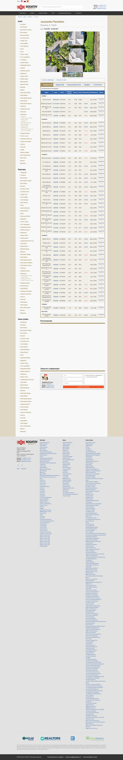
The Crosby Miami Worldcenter (93, 665)
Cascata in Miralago (67, 456)
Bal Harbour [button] (23, 27)
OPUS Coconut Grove (91, 585)
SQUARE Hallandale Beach (92, 627)
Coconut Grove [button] (24, 38)
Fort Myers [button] (23, 60)
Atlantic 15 (65, 450)
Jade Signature (43, 467)
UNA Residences (90, 704)
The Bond (42, 517)
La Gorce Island (66, 469)
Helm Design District (91, 547)
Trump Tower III (43, 530)
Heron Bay (65, 461)
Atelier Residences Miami (92, 481)
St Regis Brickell (90, 653)
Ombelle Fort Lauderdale (92, 594)
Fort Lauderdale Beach (68, 459)
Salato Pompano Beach (91, 631)
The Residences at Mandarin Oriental (95, 676)
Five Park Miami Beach (91, 528)
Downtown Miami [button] (25, 216)
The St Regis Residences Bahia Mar (94, 687)
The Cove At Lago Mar (26, 130)
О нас (18, 468)
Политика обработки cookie (90, 757)
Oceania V (42, 494)
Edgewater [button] (23, 219)
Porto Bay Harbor (90, 616)
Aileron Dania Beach (91, 472)
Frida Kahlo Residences (91, 536)
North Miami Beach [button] (25, 98)
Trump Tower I (43, 527)
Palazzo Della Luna (44, 502)
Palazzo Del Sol (43, 500)
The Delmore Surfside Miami (93, 667)
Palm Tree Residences (91, 609)
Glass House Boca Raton (92, 539)
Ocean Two (42, 481)
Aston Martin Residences (46, 452)
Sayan (41, 514)
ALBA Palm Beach (90, 467)
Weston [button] (22, 160)
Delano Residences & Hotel (92, 514)
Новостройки (89, 440)
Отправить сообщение (83, 387)
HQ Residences (89, 543)
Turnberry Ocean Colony (46, 533)
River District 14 (89, 624)
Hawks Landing (24, 119)
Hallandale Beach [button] (25, 65)
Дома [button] (32, 13)
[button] (103, 33)
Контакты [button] (78, 13)
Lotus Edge (65, 475)
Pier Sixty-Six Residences (92, 613)
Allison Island (66, 447)
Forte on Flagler (89, 532)
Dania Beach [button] (24, 202)
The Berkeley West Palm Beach (93, 662)
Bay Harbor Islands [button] (25, 30)
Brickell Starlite (89, 496)
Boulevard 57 (89, 492)
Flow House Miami (90, 530)
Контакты (23, 468)
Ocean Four (42, 485)
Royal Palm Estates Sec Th (27, 129)
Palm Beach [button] (23, 101)
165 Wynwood (89, 450)
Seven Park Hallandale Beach (93, 637)
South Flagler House (91, 651)
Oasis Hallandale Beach (91, 587)
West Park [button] (23, 158)
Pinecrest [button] (23, 112)
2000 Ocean (43, 448)
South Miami (43, 445)
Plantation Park (24, 127)
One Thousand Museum (46, 497)
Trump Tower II (43, 528)
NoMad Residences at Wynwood (94, 582)
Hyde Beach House (44, 461)
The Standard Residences (92, 689)
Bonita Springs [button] (24, 35)
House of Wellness (90, 550)
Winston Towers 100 (45, 535)
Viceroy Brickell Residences (92, 712)
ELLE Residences (90, 521)
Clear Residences (90, 507)
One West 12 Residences (92, 601)
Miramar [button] (22, 87)
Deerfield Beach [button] (25, 208)
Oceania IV (42, 492)
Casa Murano (89, 502)
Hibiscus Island (66, 463)
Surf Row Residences (91, 656)
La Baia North (89, 560)
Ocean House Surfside (91, 590)
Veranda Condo (24, 277)
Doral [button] (21, 51)
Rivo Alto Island (66, 486)
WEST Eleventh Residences (92, 720)
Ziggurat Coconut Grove (91, 728)
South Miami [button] (24, 288)
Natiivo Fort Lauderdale (91, 579)
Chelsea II (23, 116)
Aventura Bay (66, 452)
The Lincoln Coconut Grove (92, 671)
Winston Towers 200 (45, 536)
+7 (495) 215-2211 (102, 7)
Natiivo (87, 577)
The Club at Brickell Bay (45, 519)
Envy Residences (90, 524)
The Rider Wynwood (91, 679)
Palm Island (65, 483)
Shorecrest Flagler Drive (91, 640)
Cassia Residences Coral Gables (93, 503)
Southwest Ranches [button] (26, 139)
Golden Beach (66, 445)
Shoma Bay (88, 638)
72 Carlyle (88, 448)
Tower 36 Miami (90, 695)
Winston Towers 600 (45, 543)
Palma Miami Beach (91, 610)
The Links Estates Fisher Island (70, 494)
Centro (41, 456)
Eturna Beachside (90, 525)
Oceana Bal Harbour (45, 486)
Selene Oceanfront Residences (93, 634)
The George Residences (68, 492)
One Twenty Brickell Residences (93, 599)
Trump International (45, 522)
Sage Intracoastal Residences (93, 629)
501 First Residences (91, 452)
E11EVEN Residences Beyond (93, 519)
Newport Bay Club (67, 480)
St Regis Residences (91, 654)
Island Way (65, 466)
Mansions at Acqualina (45, 469)
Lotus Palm (65, 477)
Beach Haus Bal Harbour (92, 488)
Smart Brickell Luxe (90, 645)
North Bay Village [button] (25, 92)
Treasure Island (66, 496)
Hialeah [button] (22, 68)
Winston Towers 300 (45, 538)
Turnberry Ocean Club (45, 532)
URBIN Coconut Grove (91, 706)
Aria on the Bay (43, 450)
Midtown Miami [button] (24, 249)
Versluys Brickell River (91, 711)
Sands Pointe (43, 513)
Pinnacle (42, 507)
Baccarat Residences (91, 485)
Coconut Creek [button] (24, 189)
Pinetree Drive (66, 485)
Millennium (42, 472)
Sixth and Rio (89, 643)
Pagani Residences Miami (92, 607)
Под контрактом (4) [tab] (73, 85)
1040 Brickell (89, 456)
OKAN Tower (89, 583)
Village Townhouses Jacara (27, 280)
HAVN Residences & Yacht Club (93, 541)
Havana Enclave (90, 546)
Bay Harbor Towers (90, 486)
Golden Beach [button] (24, 62)
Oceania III (42, 491)
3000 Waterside (89, 459)
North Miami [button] (24, 95)
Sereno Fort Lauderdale (91, 635)
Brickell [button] (22, 186)
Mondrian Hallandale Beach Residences (49, 475)
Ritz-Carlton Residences (92, 620)
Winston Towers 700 (45, 544)
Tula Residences (90, 697)
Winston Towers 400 (45, 539)
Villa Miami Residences (91, 715)
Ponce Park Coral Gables (92, 615)
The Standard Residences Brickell (94, 690)
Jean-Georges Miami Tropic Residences (95, 557)
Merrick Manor (43, 470)
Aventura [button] (23, 24)
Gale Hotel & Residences (46, 459)
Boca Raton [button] (23, 32)
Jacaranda (23, 121)
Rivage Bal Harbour (90, 623)
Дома (64, 440)
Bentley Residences (90, 489)
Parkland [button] (23, 106)
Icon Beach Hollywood (91, 552)
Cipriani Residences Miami (92, 505)
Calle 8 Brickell (89, 499)
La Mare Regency (90, 561)
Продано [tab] (86, 85)
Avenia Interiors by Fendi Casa (93, 483)
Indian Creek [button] (24, 76)
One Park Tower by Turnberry (93, 598)
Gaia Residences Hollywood (92, 538)
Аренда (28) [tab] (59, 85)
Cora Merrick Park (90, 511)
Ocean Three (43, 483)
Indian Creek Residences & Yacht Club (95, 554)
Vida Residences (90, 714)
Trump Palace (43, 524)
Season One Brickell (90, 632)
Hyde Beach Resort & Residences (48, 463)
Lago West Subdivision (26, 122)
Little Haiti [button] (23, 243)
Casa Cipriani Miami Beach (92, 500)
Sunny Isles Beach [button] (25, 141)
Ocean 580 (88, 588)
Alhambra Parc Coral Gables (93, 474)
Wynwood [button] (23, 163)
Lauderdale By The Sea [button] (27, 241)
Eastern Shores (66, 458)
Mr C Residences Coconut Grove (48, 477)
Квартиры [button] (22, 13)
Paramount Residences (45, 503)
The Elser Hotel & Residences (47, 521)
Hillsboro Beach (43, 444)
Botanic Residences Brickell (92, 491)
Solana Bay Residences (91, 646)
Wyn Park (88, 726)
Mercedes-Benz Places (91, 569)
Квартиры (42, 440)
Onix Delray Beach (90, 602)
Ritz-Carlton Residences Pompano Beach (96, 621)
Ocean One (42, 480)
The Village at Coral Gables (92, 692)
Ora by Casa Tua (90, 604)
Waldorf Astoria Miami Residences (94, 725)
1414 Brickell (89, 458)
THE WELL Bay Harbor (91, 659)
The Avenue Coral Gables (92, 660)
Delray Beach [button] (24, 211)
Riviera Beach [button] (24, 286)
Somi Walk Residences (91, 649)
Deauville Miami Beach (91, 513)
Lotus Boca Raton (67, 474)
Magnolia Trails (66, 478)
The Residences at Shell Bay (93, 678)
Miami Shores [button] (24, 84)
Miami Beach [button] (24, 81)
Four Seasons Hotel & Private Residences (96, 533)
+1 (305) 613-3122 (102, 5)
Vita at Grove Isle (90, 719)
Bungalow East (89, 497)
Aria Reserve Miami (90, 477)
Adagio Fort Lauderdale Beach (93, 470)
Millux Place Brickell (90, 574)
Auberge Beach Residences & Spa (48, 453)
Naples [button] (22, 90)
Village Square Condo (26, 278)
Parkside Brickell (90, 612)
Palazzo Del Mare (44, 499)
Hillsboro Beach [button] (25, 71)
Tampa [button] (22, 149)
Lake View (65, 472)
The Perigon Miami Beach (92, 675)
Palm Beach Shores (44, 442)
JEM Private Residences (92, 555)
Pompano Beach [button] (25, 133)
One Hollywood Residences (92, 596)
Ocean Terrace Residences (92, 591)
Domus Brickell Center (91, 517)
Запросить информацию (47, 80)
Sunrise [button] (22, 144)
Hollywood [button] (23, 73)
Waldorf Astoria (89, 723)
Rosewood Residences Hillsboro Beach (95, 626)
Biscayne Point (66, 453)
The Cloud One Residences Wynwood (95, 664)
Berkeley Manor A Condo (26, 275)
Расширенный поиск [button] (64, 13)
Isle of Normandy (67, 467)
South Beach (66, 489)
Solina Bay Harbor (90, 648)
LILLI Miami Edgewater (91, 558)
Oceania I (42, 488)
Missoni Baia (43, 474)
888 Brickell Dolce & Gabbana (93, 455)
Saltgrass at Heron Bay (68, 488)
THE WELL (88, 657)
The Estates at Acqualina (92, 668)
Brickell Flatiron (43, 455)
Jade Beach (43, 464)
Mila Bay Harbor (89, 572)
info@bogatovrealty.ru (101, 8)
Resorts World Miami (91, 618)
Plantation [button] (23, 114)
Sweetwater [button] (23, 302)
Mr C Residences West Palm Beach (94, 576)
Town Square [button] (24, 305)
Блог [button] (52, 13)
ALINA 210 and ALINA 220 (92, 469)
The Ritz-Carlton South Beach (93, 684)
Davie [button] (22, 49)
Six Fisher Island (90, 642)
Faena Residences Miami (92, 527)
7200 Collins (89, 464)
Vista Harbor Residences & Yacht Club (95, 717)
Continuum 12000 (90, 510)
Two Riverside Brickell (91, 703)
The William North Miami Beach (93, 693)
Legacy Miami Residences (92, 565)
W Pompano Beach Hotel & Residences (95, 722)
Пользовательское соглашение (55, 757)
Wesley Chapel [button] (24, 152)
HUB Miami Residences (91, 544)
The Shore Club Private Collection (94, 686)
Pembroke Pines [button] (25, 109)
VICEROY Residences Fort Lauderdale (95, 709)
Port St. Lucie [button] (24, 136)
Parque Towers (43, 505)
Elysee (87, 522)
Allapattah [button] (23, 172)
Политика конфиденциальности (73, 757)
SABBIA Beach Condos (45, 511)
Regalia (41, 508)
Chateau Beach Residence (46, 458)
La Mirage (65, 470)
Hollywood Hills (66, 464)
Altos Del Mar (66, 448)
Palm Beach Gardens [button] (26, 262)
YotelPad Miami (44, 546)
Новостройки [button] (42, 13)
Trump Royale (43, 525)
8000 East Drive (89, 466)
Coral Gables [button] (24, 43)
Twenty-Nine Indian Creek (92, 698)
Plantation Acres (25, 126)
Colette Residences (90, 508)
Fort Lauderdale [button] (25, 57)
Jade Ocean (43, 466)
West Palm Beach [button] (25, 155)
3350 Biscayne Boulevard (92, 461)
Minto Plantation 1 (25, 124)
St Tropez (42, 516)
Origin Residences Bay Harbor (93, 605)
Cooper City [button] (23, 40)
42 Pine (87, 447)
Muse (41, 478)
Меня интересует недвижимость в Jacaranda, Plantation (94, 379)
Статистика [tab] (97, 85)
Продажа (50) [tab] (46, 85)
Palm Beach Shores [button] (26, 103)
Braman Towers (90, 494)
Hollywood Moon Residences (93, 549)
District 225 (88, 516)
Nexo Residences (90, 580)
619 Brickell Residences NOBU (93, 453)
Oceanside (42, 496)
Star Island (65, 491)
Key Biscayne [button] (24, 79)
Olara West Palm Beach (91, 593)
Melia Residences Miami (92, 568)
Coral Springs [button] (24, 46)
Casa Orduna (66, 455)
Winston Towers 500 (45, 541)
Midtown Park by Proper (92, 571)
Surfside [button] (22, 147)
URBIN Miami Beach (90, 708)
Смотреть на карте (61, 80)
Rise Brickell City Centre (45, 510)
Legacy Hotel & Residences (92, 563)
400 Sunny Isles (43, 447)
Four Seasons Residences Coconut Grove (96, 535)
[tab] (28, 24)
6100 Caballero (89, 463)
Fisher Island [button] (24, 54)
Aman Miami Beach (90, 475)
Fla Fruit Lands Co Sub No (26, 118)
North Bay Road (66, 481)
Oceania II (42, 489)
